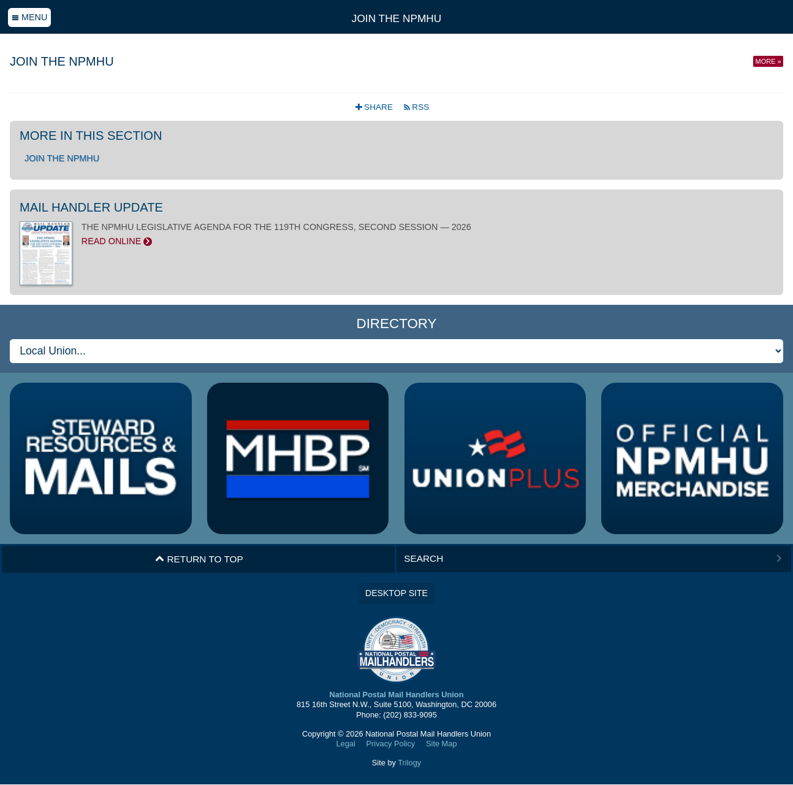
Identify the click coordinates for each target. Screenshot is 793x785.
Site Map (441, 743)
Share (375, 107)
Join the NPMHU (396, 18)
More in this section (91, 135)
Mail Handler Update (91, 207)
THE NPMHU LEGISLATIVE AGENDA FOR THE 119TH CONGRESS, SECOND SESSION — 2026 (396, 234)
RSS (416, 107)
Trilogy (409, 762)
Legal (345, 743)
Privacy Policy (390, 743)
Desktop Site (396, 593)
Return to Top (199, 559)
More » (768, 61)
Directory (396, 323)
